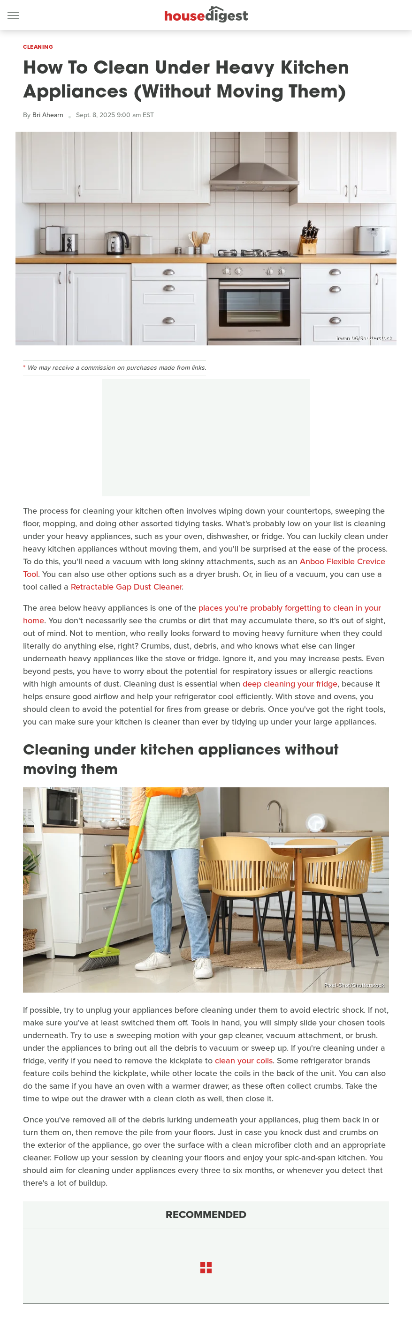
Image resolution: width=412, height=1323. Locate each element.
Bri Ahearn (47, 115)
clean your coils (244, 1060)
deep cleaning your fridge (290, 684)
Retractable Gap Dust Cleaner (126, 587)
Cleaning (38, 47)
